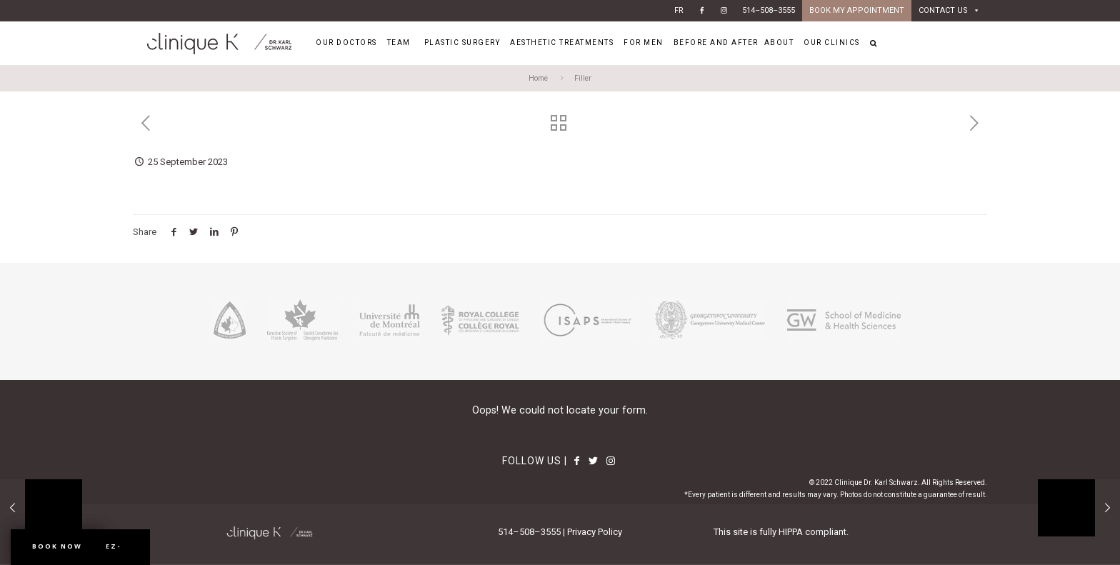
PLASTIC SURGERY (464, 42)
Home (538, 78)
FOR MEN (646, 42)
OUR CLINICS (834, 42)
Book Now (57, 546)
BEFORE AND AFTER (716, 42)
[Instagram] (724, 10)
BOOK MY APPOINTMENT (856, 10)
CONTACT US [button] (949, 10)
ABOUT (781, 42)
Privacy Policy (594, 531)
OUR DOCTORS (348, 42)
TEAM (401, 42)
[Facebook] (702, 10)
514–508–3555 (768, 10)
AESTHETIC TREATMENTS (564, 42)
